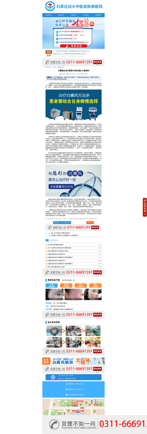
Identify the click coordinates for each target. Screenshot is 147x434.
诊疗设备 (86, 15)
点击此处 (51, 79)
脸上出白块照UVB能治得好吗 (60, 233)
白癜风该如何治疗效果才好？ (57, 254)
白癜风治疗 (60, 67)
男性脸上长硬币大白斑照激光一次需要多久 (64, 235)
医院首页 (48, 15)
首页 (54, 67)
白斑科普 (73, 15)
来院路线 (98, 15)
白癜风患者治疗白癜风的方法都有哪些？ (60, 257)
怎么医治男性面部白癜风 (55, 244)
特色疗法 (61, 15)
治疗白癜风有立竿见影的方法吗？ (58, 251)
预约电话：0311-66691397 (62, 222)
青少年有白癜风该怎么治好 (56, 267)
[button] (71, 47)
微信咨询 (90, 222)
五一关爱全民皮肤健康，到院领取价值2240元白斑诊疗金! (71, 53)
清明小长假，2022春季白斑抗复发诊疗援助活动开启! (70, 55)
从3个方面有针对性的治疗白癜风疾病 (59, 248)
